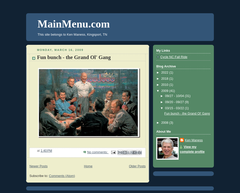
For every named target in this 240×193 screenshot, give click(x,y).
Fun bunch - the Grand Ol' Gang (74, 57)
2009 (165, 91)
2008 (165, 123)
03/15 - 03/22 (175, 108)
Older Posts (137, 166)
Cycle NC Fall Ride (173, 57)
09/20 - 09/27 (175, 102)
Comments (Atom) (62, 176)
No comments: (98, 152)
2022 (165, 72)
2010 (165, 85)
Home (88, 166)
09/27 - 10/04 (175, 96)
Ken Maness (194, 140)
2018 (165, 78)
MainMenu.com (74, 24)
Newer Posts (38, 166)
